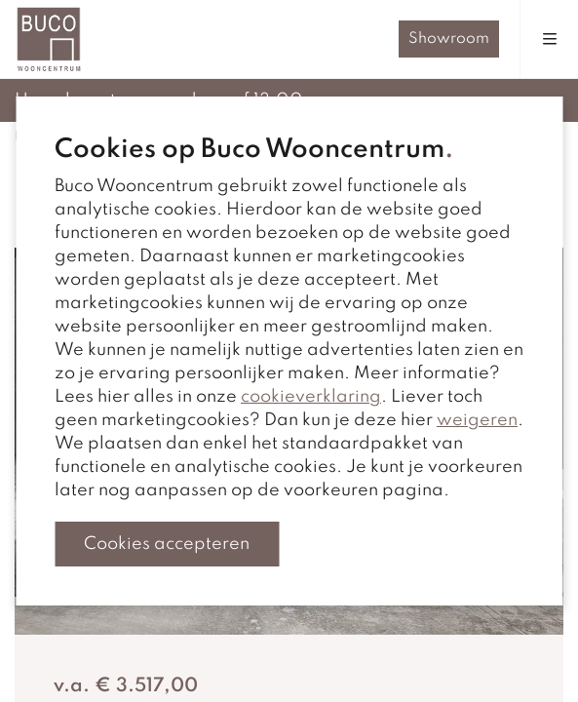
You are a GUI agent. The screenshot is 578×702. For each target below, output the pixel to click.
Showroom (448, 39)
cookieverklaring (311, 397)
